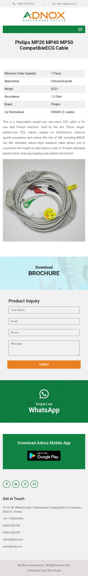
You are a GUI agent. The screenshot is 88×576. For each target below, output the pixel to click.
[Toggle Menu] (80, 29)
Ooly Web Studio (51, 570)
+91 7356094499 (13, 518)
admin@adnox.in (64, 3)
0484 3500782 (23, 3)
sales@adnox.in (12, 546)
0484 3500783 (11, 532)
